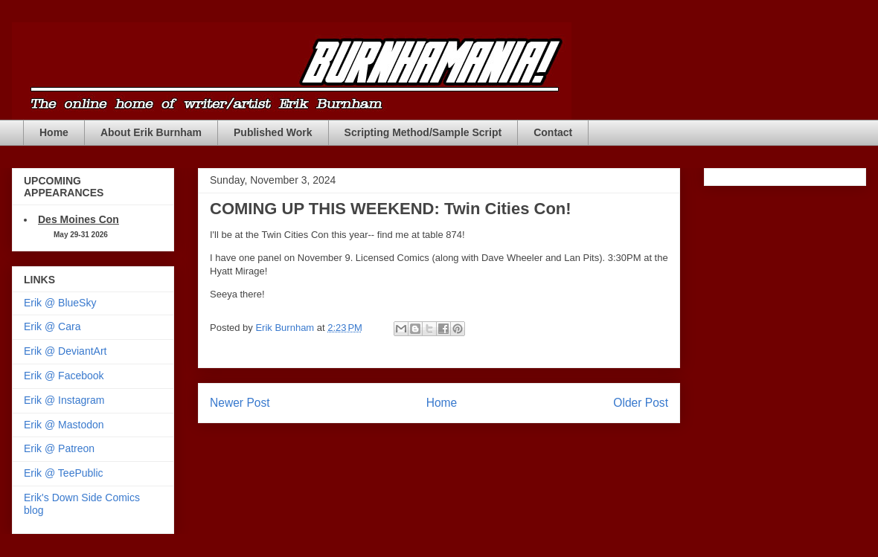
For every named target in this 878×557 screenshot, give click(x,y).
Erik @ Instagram (64, 400)
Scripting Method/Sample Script (423, 132)
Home (53, 132)
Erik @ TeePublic (63, 473)
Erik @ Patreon (59, 448)
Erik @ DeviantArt (65, 351)
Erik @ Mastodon (64, 425)
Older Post (640, 402)
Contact (552, 132)
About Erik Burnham (151, 132)
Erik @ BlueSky (60, 303)
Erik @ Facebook (64, 375)
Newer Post (240, 402)
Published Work (273, 132)
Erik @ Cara (52, 326)
